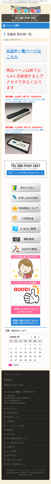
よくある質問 (11, 451)
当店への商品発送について (16, 464)
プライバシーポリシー (13, 374)
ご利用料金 (11, 421)
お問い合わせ (11, 455)
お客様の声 (11, 447)
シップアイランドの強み (16, 426)
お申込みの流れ (12, 413)
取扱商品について (13, 417)
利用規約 (8, 380)
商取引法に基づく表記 (13, 385)
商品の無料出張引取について (17, 438)
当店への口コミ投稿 (14, 460)
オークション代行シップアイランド (29, 470)
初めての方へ (11, 409)
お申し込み (11, 434)
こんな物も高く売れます (16, 443)
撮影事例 (10, 430)
